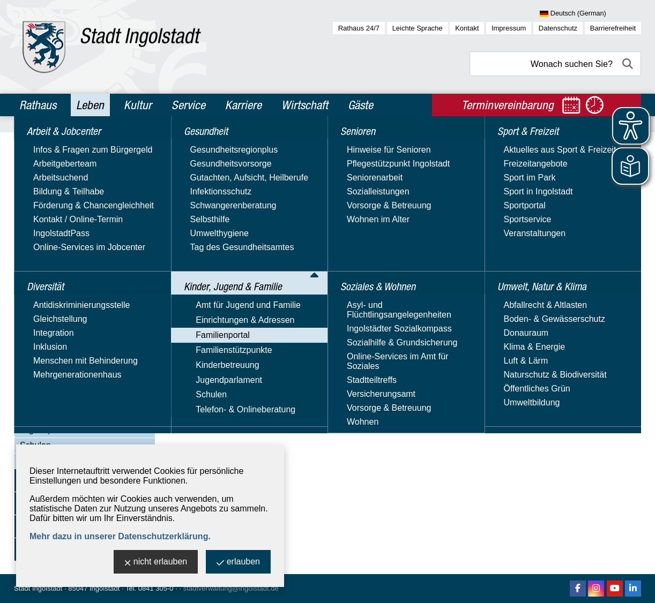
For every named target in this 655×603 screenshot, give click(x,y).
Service (188, 105)
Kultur (138, 105)
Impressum (509, 28)
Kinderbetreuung (51, 414)
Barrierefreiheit (613, 28)
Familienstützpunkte (58, 398)
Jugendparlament (53, 429)
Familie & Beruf (60, 308)
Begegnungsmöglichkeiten (81, 278)
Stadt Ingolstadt (38, 588)
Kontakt (467, 28)
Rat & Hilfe (51, 383)
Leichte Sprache (417, 28)
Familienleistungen (66, 323)
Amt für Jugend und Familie (72, 231)
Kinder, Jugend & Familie (73, 213)
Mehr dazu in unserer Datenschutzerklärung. (120, 536)
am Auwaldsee (220, 216)
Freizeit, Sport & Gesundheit (84, 368)
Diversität (40, 167)
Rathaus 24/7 (358, 28)
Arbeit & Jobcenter (60, 143)
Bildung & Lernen (63, 293)
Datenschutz (558, 28)
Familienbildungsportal (73, 338)
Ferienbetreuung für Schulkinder (92, 353)
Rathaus (37, 105)
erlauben (238, 562)
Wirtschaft (304, 105)
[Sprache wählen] (590, 14)
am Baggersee (220, 243)
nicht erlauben (156, 562)
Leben (90, 105)
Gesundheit (44, 190)
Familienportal (46, 262)
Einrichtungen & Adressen (69, 247)
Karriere (243, 105)
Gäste (360, 105)
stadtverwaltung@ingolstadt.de (231, 588)
